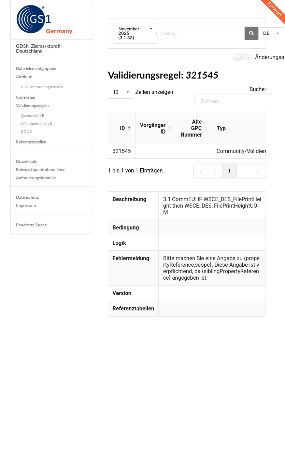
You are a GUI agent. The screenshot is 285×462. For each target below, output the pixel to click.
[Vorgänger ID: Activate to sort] (155, 128)
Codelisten (25, 97)
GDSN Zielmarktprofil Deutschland (38, 48)
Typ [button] (221, 128)
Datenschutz (27, 197)
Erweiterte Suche (31, 224)
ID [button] (122, 128)
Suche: (258, 89)
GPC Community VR (36, 124)
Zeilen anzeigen (153, 92)
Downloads (26, 161)
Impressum (26, 205)
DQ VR (26, 131)
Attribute (24, 76)
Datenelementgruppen (36, 68)
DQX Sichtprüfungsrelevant (42, 87)
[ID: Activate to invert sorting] (121, 128)
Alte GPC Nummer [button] (191, 128)
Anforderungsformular (36, 177)
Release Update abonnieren (41, 169)
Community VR (32, 115)
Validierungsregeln (32, 105)
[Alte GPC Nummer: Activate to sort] (194, 128)
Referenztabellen (31, 141)
